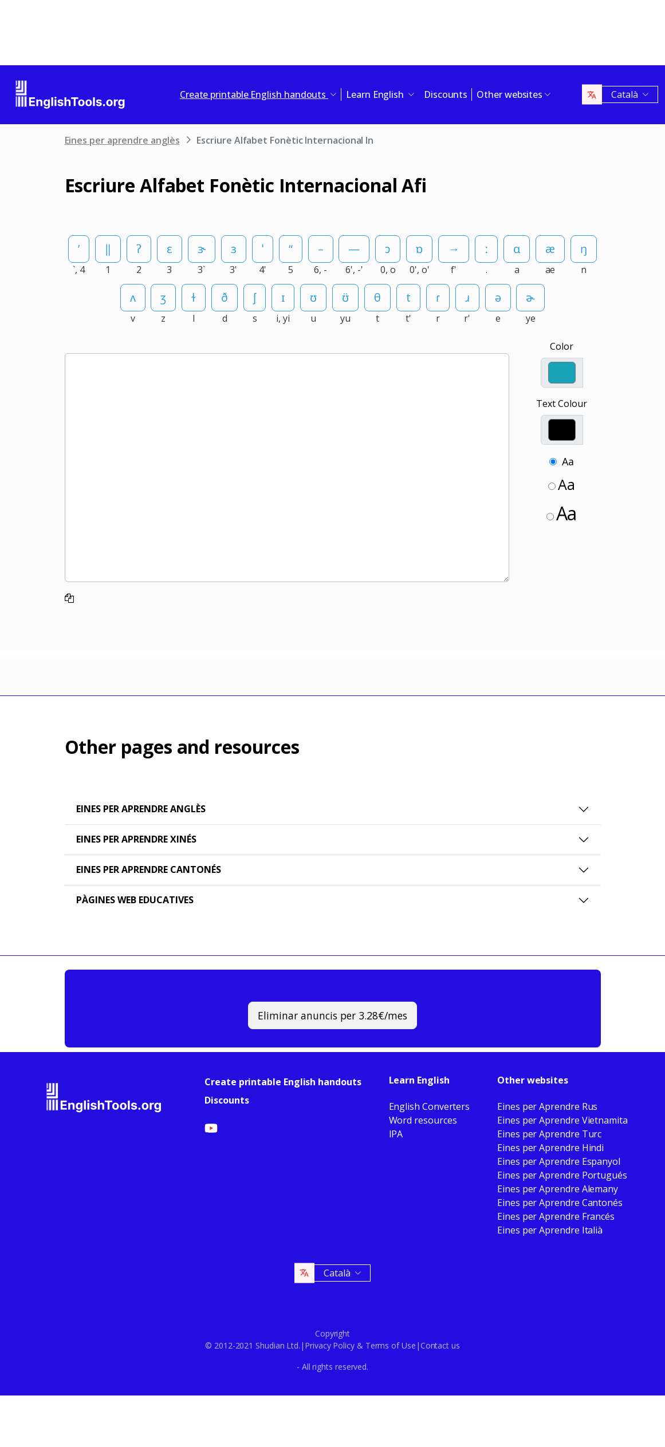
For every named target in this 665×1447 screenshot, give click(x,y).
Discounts (445, 94)
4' (262, 269)
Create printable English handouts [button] (254, 94)
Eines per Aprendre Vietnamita (562, 1120)
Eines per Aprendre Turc (549, 1134)
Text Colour (561, 403)
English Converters (429, 1106)
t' (408, 318)
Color (561, 346)
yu (345, 318)
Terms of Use (390, 1345)
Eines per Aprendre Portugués (562, 1175)
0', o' (420, 269)
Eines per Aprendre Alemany (557, 1189)
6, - (320, 269)
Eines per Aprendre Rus (547, 1106)
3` (201, 269)
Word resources (423, 1120)
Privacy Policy (330, 1345)
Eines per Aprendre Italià (550, 1230)
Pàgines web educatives (135, 899)
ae (550, 269)
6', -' (354, 269)
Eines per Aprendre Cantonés (148, 869)
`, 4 (79, 269)
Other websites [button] (509, 94)
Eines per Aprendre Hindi (550, 1147)
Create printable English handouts (282, 1082)
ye (531, 318)
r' (467, 318)
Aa (568, 461)
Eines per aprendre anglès (122, 140)
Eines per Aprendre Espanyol (558, 1161)
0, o (388, 269)
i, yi (283, 318)
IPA (396, 1134)
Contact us (440, 1345)
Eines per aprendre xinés (136, 839)
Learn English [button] (376, 94)
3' (233, 269)
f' (454, 269)
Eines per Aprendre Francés (556, 1216)
